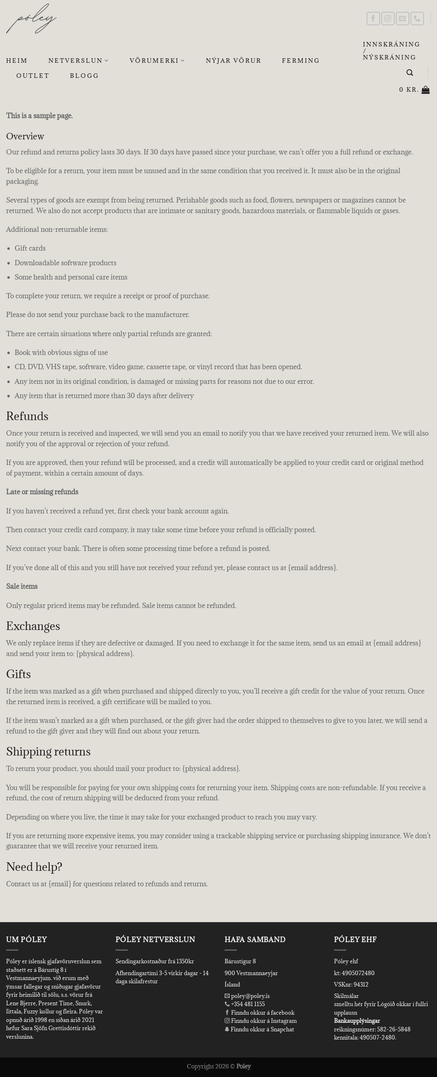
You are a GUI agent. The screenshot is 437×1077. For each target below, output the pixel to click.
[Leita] (410, 73)
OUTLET (33, 75)
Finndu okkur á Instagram (261, 1020)
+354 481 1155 (247, 1004)
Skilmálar (346, 996)
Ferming (301, 60)
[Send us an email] (402, 18)
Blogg (84, 75)
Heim (17, 60)
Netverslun (78, 61)
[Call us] (417, 18)
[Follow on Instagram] (388, 18)
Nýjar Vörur (234, 60)
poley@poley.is (247, 996)
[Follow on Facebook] (373, 18)
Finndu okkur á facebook (260, 1012)
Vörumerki (158, 61)
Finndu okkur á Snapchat (259, 1029)
